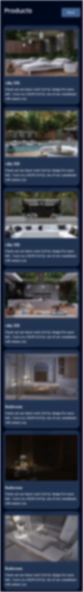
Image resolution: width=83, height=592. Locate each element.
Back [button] (71, 12)
